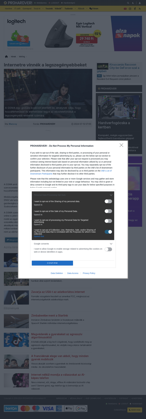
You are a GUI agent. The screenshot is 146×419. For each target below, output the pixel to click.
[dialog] (73, 210)
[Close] (122, 146)
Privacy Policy (89, 273)
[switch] (108, 201)
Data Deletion (57, 273)
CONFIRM (52, 263)
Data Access (72, 273)
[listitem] (73, 195)
